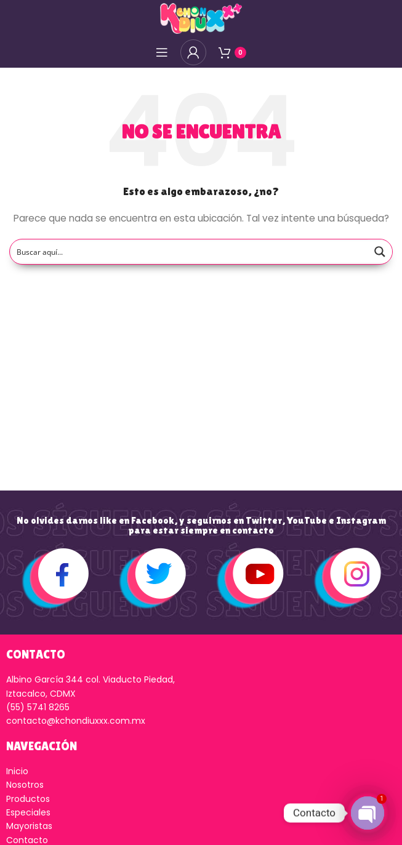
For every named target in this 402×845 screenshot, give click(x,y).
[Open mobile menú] (162, 52)
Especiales (28, 812)
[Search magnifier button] (380, 251)
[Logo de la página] (200, 18)
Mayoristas (29, 826)
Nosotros (25, 785)
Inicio (17, 771)
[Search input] (189, 252)
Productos (28, 799)
